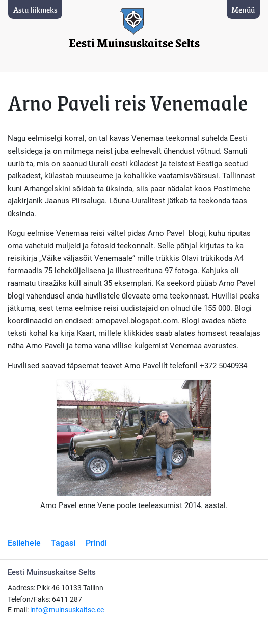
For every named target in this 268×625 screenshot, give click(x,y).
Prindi (96, 543)
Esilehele (24, 543)
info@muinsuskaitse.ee (67, 610)
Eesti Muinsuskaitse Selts (134, 43)
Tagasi (63, 543)
